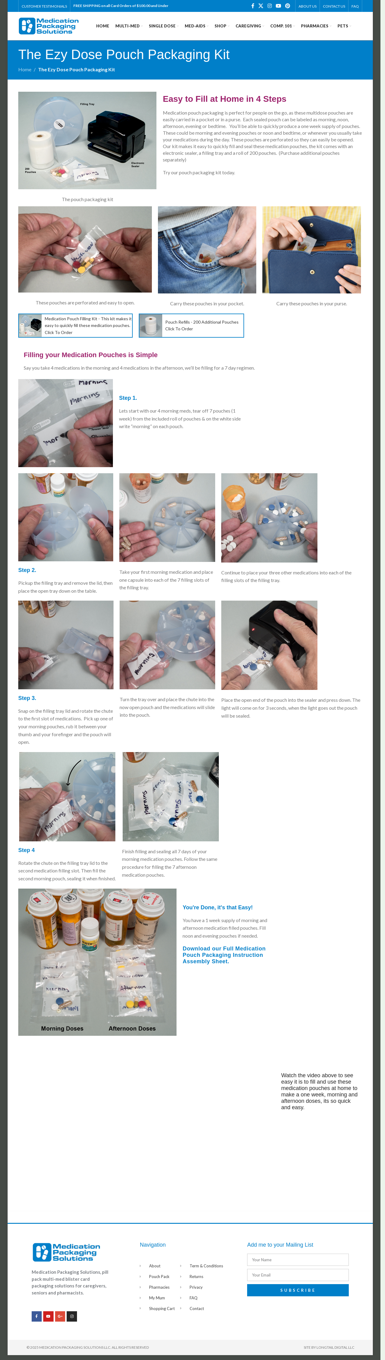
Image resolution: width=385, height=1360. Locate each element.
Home (24, 74)
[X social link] (261, 6)
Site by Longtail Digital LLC (329, 1352)
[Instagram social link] (269, 6)
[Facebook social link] (253, 6)
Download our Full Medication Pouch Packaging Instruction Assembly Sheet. (224, 960)
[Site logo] (48, 28)
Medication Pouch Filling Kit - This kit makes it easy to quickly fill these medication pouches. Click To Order (88, 330)
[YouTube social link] (278, 6)
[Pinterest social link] (287, 6)
